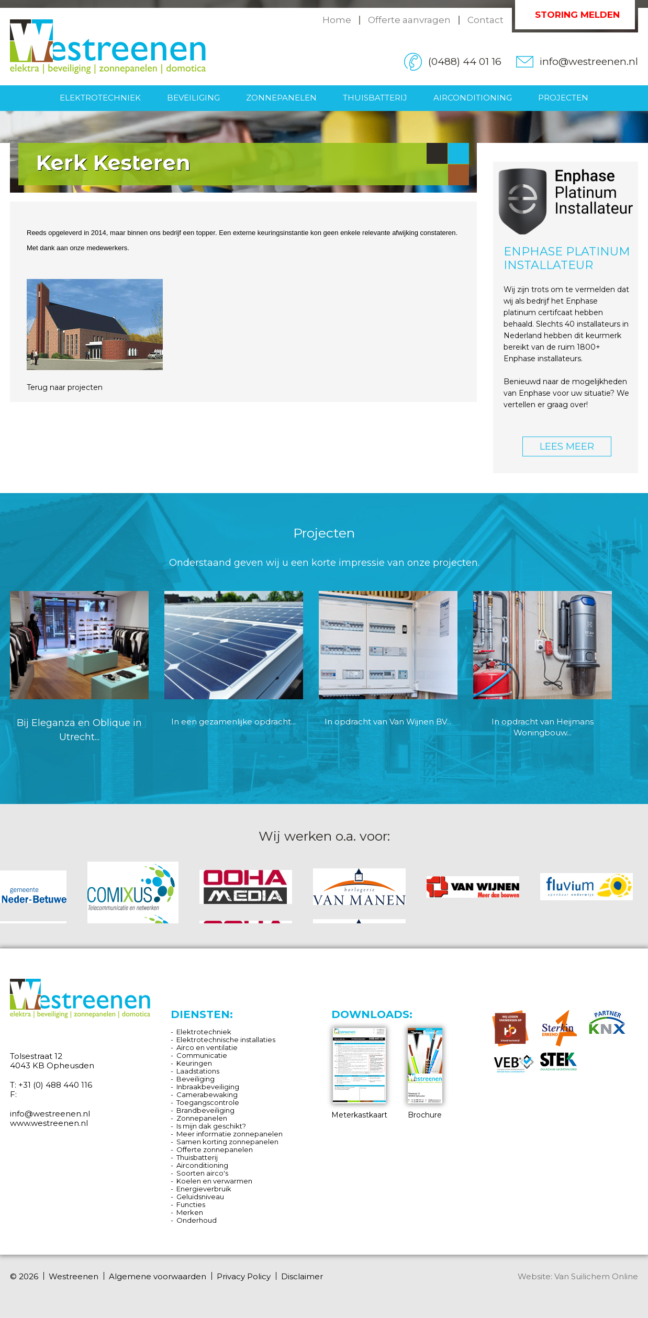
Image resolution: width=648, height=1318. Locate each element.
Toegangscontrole (207, 1102)
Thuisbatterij (375, 98)
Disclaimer (302, 1276)
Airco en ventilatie (207, 1047)
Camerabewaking (207, 1094)
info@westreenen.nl (589, 61)
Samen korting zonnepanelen (227, 1141)
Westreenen (73, 1276)
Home (336, 20)
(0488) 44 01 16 (464, 61)
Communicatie (201, 1055)
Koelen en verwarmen (214, 1181)
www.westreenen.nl (49, 1123)
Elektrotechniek (100, 98)
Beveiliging (193, 98)
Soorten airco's (202, 1173)
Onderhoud (196, 1220)
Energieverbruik (203, 1189)
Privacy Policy (244, 1276)
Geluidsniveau (200, 1196)
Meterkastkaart (359, 1074)
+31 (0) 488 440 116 (55, 1085)
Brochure (425, 1074)
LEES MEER (567, 446)
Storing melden (577, 14)
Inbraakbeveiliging (207, 1086)
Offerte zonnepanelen (214, 1149)
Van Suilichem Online (596, 1276)
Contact (485, 20)
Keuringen (194, 1063)
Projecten (563, 98)
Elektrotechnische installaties (225, 1039)
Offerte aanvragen (409, 20)
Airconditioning (472, 98)
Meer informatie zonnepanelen (229, 1134)
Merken (189, 1212)
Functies (190, 1204)
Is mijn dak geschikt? (211, 1126)
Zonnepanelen (281, 98)
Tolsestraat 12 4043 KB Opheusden (52, 1060)
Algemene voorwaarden (157, 1276)
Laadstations (197, 1071)
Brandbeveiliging (205, 1110)
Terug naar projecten (65, 387)
